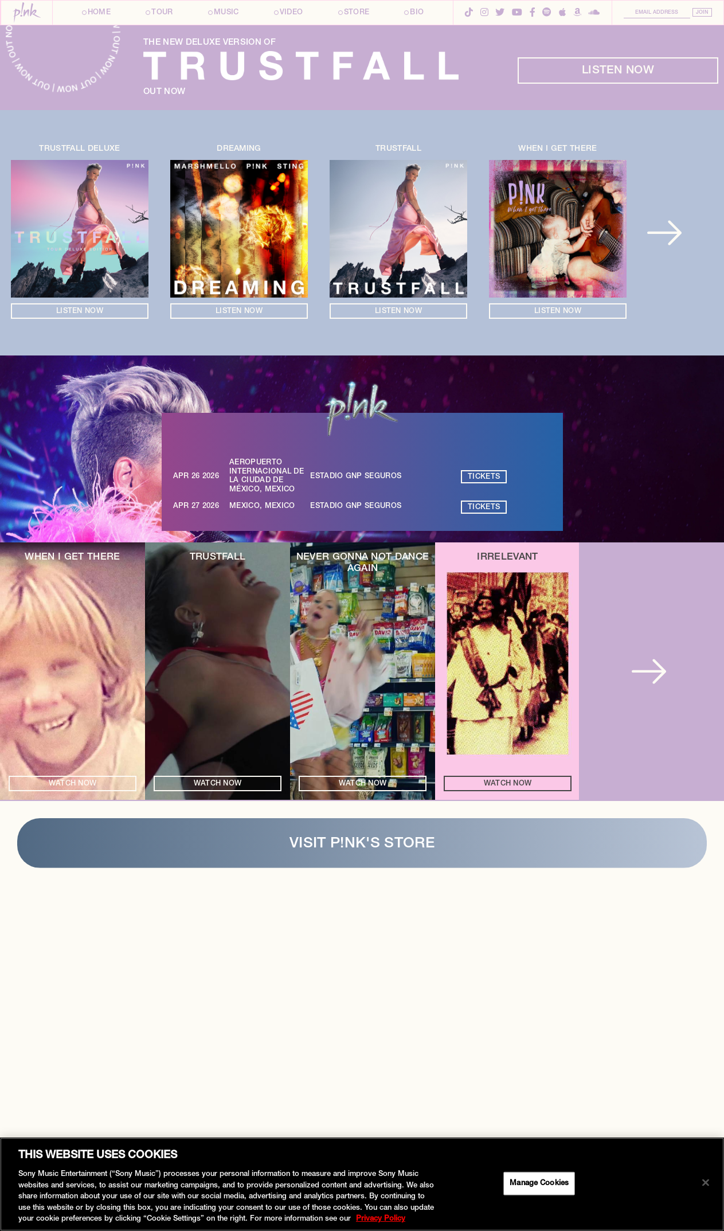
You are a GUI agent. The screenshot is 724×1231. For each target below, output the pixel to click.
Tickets (484, 786)
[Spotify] (546, 13)
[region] (362, 1184)
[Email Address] (657, 13)
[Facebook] (532, 13)
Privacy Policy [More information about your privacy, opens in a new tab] (380, 1219)
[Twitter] (499, 13)
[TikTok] (469, 13)
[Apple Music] (562, 13)
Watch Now (73, 1093)
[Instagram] (484, 13)
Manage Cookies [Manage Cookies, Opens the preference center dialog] (539, 1183)
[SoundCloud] (594, 13)
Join (702, 12)
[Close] (705, 1182)
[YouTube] (517, 13)
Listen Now (618, 380)
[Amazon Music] (577, 13)
